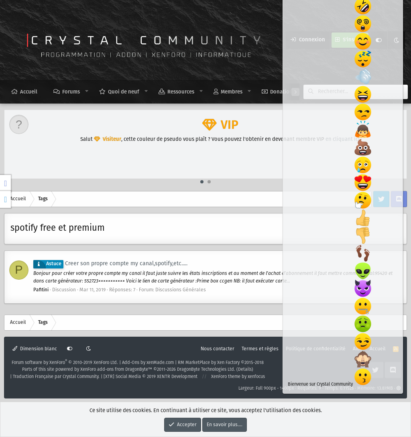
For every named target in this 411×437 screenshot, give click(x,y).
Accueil (28, 92)
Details (245, 369)
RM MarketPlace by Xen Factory (221, 362)
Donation (281, 92)
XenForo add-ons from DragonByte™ (116, 369)
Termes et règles (260, 349)
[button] (87, 91)
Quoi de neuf (123, 92)
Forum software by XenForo (65, 362)
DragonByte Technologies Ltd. (206, 369)
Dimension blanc (34, 349)
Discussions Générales (180, 290)
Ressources (180, 92)
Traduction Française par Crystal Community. (56, 376)
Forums (71, 92)
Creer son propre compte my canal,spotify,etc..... (110, 263)
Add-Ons (130, 362)
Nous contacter (217, 349)
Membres (231, 92)
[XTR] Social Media (150, 376)
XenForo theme (225, 376)
